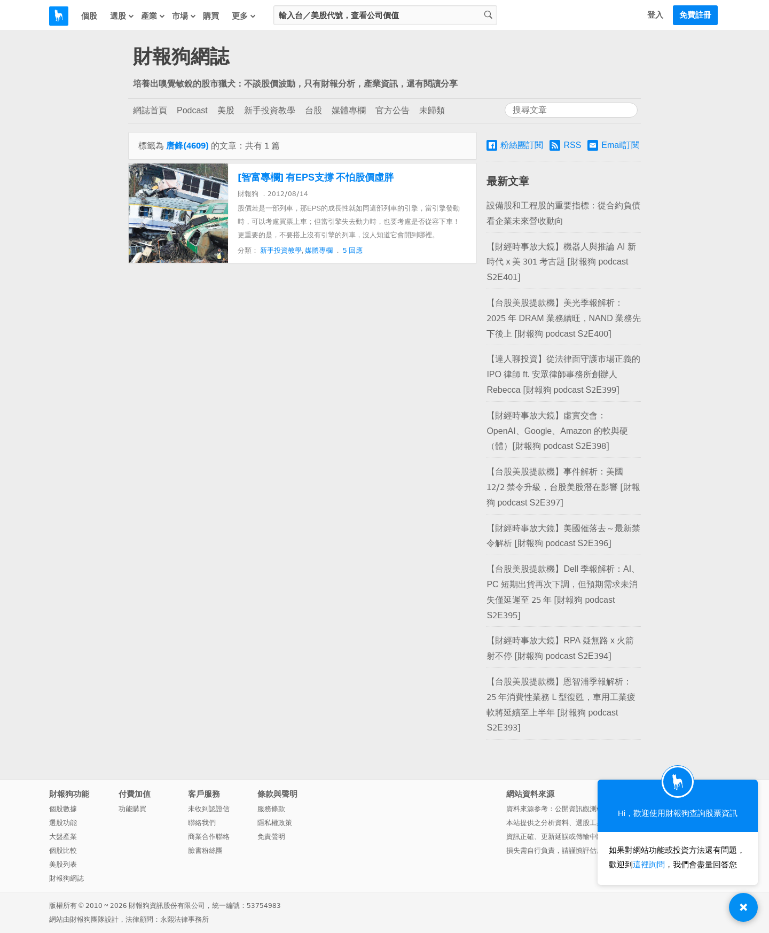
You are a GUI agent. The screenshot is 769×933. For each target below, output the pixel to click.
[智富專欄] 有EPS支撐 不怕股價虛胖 (316, 177)
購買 (211, 16)
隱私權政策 (274, 823)
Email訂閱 (613, 145)
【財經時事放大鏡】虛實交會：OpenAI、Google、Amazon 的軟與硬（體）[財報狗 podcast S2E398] (557, 431)
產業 (153, 15)
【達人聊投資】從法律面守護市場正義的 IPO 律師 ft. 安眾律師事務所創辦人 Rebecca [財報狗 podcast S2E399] (563, 374)
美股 (225, 110)
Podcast (192, 110)
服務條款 (271, 809)
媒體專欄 (349, 110)
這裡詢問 (649, 864)
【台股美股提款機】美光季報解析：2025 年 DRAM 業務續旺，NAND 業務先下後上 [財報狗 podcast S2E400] (563, 318)
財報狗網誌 (181, 56)
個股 (89, 16)
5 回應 (353, 250)
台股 (313, 110)
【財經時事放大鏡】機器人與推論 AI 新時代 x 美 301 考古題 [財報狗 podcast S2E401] (560, 262)
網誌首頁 (150, 110)
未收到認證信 (209, 809)
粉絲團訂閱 (514, 145)
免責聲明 (271, 837)
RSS (565, 145)
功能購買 (132, 809)
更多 (244, 15)
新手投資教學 (269, 110)
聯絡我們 (202, 823)
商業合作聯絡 (209, 837)
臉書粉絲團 (205, 850)
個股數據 (63, 809)
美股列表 (63, 864)
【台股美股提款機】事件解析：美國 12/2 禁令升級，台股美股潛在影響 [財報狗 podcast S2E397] (563, 487)
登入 (655, 15)
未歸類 (432, 110)
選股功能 (63, 823)
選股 (122, 15)
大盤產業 (63, 837)
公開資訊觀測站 (579, 809)
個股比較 (63, 850)
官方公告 (392, 110)
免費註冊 (695, 15)
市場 (184, 15)
